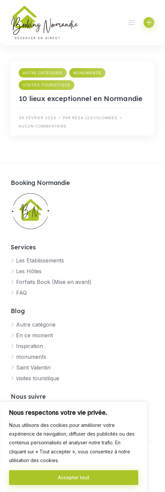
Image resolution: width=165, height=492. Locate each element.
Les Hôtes (29, 271)
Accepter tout (73, 477)
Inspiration (29, 346)
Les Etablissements (40, 260)
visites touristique (46, 85)
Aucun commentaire (43, 126)
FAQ (21, 292)
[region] (73, 447)
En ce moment (34, 335)
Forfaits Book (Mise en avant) (53, 282)
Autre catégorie (43, 72)
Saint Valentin (33, 367)
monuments (87, 72)
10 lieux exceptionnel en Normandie (80, 98)
